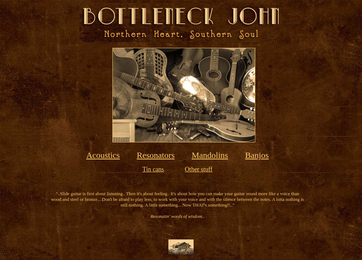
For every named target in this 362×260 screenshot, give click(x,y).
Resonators (156, 155)
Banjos (257, 155)
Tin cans (153, 169)
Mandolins (210, 155)
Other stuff (198, 169)
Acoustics (103, 155)
